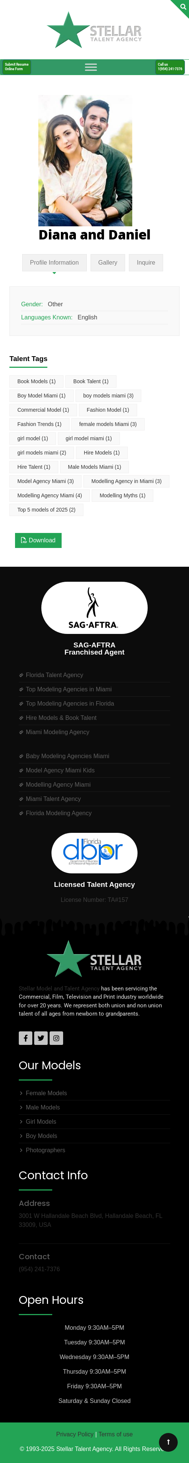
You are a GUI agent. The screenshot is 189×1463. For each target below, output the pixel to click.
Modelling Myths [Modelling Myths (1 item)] (122, 495)
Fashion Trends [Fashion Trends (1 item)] (39, 424)
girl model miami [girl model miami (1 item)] (89, 438)
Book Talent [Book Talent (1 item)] (91, 381)
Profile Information (54, 262)
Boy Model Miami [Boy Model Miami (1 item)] (41, 396)
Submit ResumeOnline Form (17, 66)
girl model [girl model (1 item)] (32, 438)
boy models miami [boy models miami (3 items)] (108, 396)
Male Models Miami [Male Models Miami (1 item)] (94, 467)
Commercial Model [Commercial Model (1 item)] (43, 410)
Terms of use (115, 1434)
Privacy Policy (75, 1434)
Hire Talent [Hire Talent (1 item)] (33, 467)
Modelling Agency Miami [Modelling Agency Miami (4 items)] (49, 495)
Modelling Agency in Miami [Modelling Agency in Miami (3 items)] (126, 481)
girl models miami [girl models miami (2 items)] (41, 453)
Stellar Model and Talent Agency (59, 988)
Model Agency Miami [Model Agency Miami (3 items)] (45, 481)
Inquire (146, 262)
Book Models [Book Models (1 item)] (36, 381)
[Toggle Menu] (91, 67)
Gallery (108, 262)
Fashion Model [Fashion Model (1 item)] (108, 410)
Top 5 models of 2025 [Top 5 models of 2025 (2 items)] (46, 510)
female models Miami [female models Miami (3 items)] (108, 424)
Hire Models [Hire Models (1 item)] (102, 453)
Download (38, 540)
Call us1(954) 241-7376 (170, 66)
